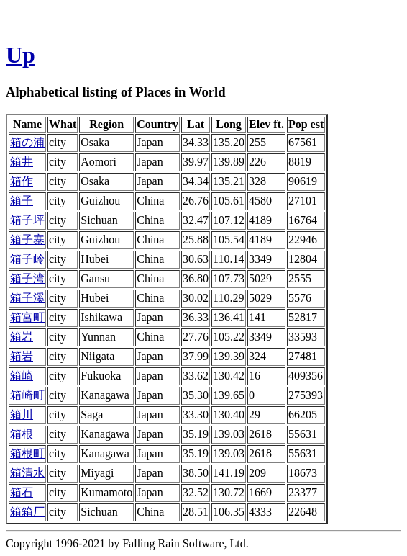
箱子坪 (27, 220)
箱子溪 (27, 298)
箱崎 (21, 375)
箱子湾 (27, 278)
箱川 (21, 414)
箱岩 (21, 337)
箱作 (21, 181)
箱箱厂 (27, 512)
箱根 (21, 434)
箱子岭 (27, 259)
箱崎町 (27, 395)
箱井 (21, 162)
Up (20, 55)
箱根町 (27, 453)
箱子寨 (27, 239)
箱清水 (27, 473)
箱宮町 (27, 317)
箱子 (21, 200)
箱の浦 (27, 142)
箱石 (21, 492)
